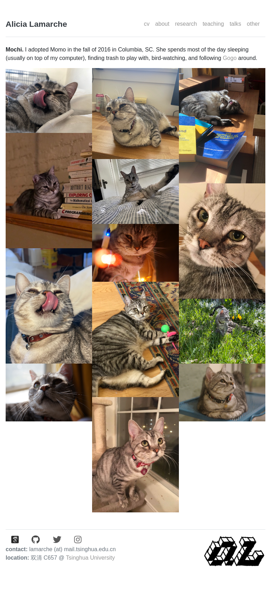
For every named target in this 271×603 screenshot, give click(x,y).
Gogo (229, 58)
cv (147, 24)
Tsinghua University (90, 558)
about (162, 24)
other (253, 24)
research (186, 24)
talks (235, 24)
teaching (213, 24)
